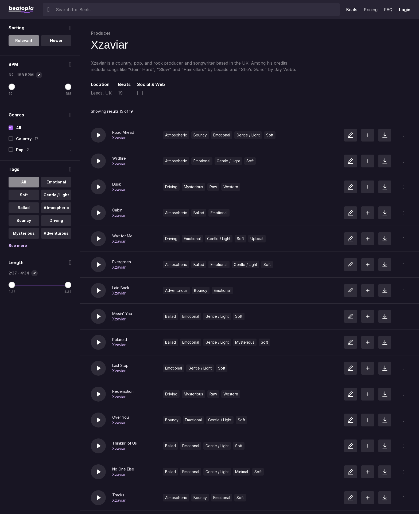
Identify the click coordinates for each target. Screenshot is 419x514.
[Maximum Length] (68, 285)
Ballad (198, 212)
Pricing (371, 9)
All (18, 127)
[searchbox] (196, 9)
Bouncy (200, 135)
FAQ (388, 9)
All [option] (23, 182)
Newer (56, 40)
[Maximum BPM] (68, 87)
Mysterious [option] (24, 233)
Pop (20, 149)
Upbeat (256, 238)
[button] (98, 135)
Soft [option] (24, 195)
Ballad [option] (24, 207)
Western (230, 187)
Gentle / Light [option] (56, 195)
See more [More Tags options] (18, 245)
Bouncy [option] (24, 220)
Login (404, 9)
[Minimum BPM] (12, 87)
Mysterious (193, 187)
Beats (351, 9)
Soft (269, 135)
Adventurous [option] (56, 233)
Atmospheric (176, 135)
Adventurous (176, 290)
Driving (171, 187)
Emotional (221, 135)
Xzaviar (119, 137)
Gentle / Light (248, 135)
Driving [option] (56, 220)
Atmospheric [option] (56, 207)
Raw (213, 187)
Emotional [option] (56, 182)
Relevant (23, 40)
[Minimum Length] (12, 285)
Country (24, 138)
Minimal (241, 471)
